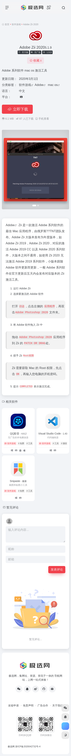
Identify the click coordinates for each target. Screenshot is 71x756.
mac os (53, 84)
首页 (7, 24)
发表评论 (57, 569)
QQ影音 (18, 433)
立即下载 (17, 109)
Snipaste (18, 481)
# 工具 (29, 443)
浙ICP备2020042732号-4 (27, 746)
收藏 (35, 60)
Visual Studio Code (52, 433)
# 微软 (64, 443)
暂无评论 (12, 507)
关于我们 (57, 705)
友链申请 (13, 705)
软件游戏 (16, 24)
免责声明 (28, 705)
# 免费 (21, 443)
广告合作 (42, 705)
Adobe (39, 84)
